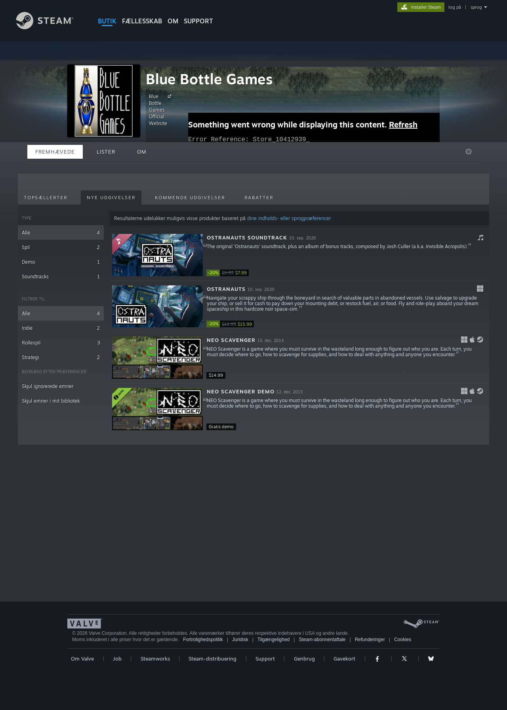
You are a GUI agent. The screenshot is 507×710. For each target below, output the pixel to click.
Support (265, 658)
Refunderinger (370, 639)
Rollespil (61, 342)
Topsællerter (45, 197)
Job (117, 658)
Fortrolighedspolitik (203, 639)
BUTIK (107, 21)
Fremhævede (55, 151)
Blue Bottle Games (209, 79)
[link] (230, 273)
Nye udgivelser (111, 197)
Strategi (61, 357)
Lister (106, 151)
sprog (476, 7)
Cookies (402, 639)
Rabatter (258, 197)
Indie (61, 328)
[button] (299, 255)
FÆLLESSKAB (142, 21)
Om (173, 21)
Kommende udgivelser (190, 197)
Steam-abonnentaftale (322, 639)
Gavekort (344, 658)
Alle (61, 232)
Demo (61, 261)
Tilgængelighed (273, 639)
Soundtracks (61, 276)
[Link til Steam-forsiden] (51, 27)
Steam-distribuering (212, 658)
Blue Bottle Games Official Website (161, 109)
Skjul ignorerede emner (47, 386)
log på (454, 7)
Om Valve (82, 658)
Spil (61, 247)
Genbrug (304, 658)
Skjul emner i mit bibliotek (51, 401)
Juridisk (240, 639)
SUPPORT (198, 21)
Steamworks (155, 658)
